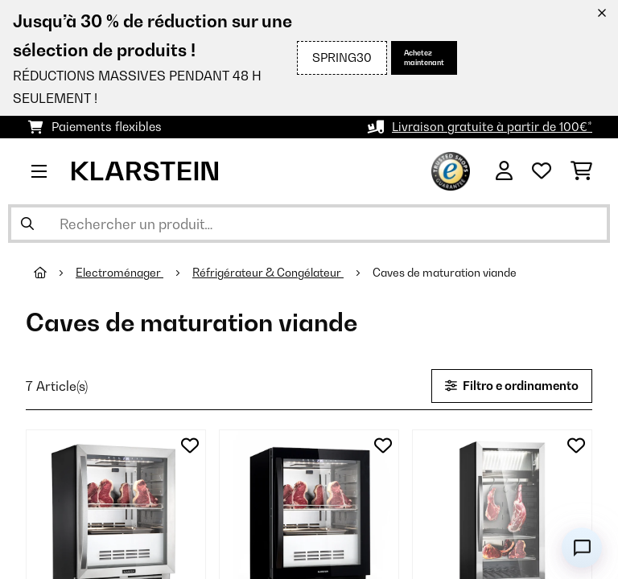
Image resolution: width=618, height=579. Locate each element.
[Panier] (581, 171)
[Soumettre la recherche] (27, 223)
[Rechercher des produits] (309, 223)
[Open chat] (582, 548)
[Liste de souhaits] (541, 171)
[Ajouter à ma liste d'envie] (190, 445)
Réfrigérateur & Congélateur (268, 272)
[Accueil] (55, 272)
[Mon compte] (504, 171)
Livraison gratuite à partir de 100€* (492, 126)
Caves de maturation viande (446, 272)
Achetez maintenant (424, 57)
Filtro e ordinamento (512, 385)
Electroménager (119, 272)
